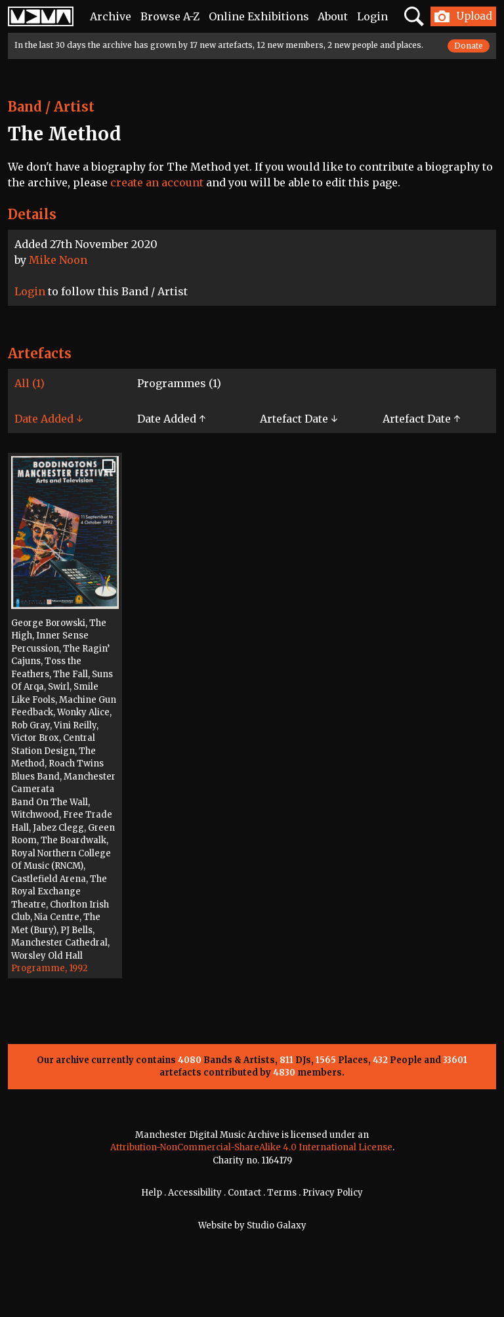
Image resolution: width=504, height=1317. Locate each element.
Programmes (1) (179, 383)
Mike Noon (58, 259)
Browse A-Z (170, 16)
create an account (156, 182)
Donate (468, 46)
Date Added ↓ (48, 418)
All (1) (29, 383)
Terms (282, 1192)
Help (151, 1192)
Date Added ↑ (171, 418)
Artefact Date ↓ (298, 418)
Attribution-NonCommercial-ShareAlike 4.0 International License (251, 1147)
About (333, 16)
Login (372, 16)
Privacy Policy (333, 1192)
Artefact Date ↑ (421, 418)
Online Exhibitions (259, 16)
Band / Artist (51, 106)
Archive (110, 16)
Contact (244, 1192)
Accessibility (195, 1192)
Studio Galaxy (276, 1225)
